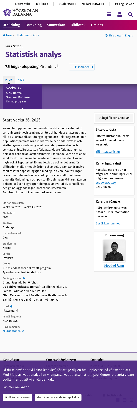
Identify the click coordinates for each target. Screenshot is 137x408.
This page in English (121, 35)
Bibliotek (42, 4)
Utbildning (11, 25)
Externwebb (23, 4)
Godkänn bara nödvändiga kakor (58, 397)
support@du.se (106, 182)
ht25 (8, 79)
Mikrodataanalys (13, 331)
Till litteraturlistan (108, 151)
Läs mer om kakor (16, 387)
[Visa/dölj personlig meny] (120, 14)
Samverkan (56, 25)
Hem (7, 35)
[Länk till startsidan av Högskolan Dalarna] (20, 12)
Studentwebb (67, 4)
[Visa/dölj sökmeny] (130, 14)
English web (126, 4)
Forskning (34, 25)
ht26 (21, 79)
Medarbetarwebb (93, 4)
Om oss (97, 25)
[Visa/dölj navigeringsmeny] (109, 14)
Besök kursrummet (108, 223)
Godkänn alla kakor (17, 397)
